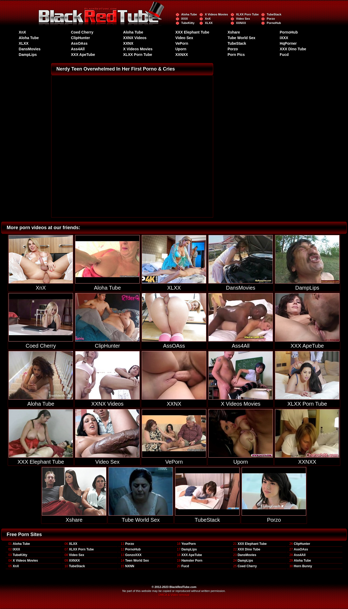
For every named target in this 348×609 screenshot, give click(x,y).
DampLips (28, 54)
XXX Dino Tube (293, 49)
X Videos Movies (216, 14)
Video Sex (243, 18)
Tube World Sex (242, 38)
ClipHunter (80, 38)
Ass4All (77, 49)
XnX (208, 18)
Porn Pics (236, 54)
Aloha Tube (189, 14)
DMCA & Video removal (174, 594)
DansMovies (30, 49)
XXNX (128, 43)
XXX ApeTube (83, 54)
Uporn (180, 49)
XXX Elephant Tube (192, 32)
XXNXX (241, 22)
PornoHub (274, 22)
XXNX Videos (135, 38)
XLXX (209, 22)
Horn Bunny (303, 566)
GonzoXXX (133, 555)
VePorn (181, 43)
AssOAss (79, 43)
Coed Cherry (82, 32)
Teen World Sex (137, 560)
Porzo (271, 18)
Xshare (234, 32)
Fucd (284, 54)
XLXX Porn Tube (247, 14)
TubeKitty (188, 22)
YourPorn (188, 544)
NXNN (129, 566)
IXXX (184, 18)
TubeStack (274, 14)
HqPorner (288, 43)
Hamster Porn (192, 560)
